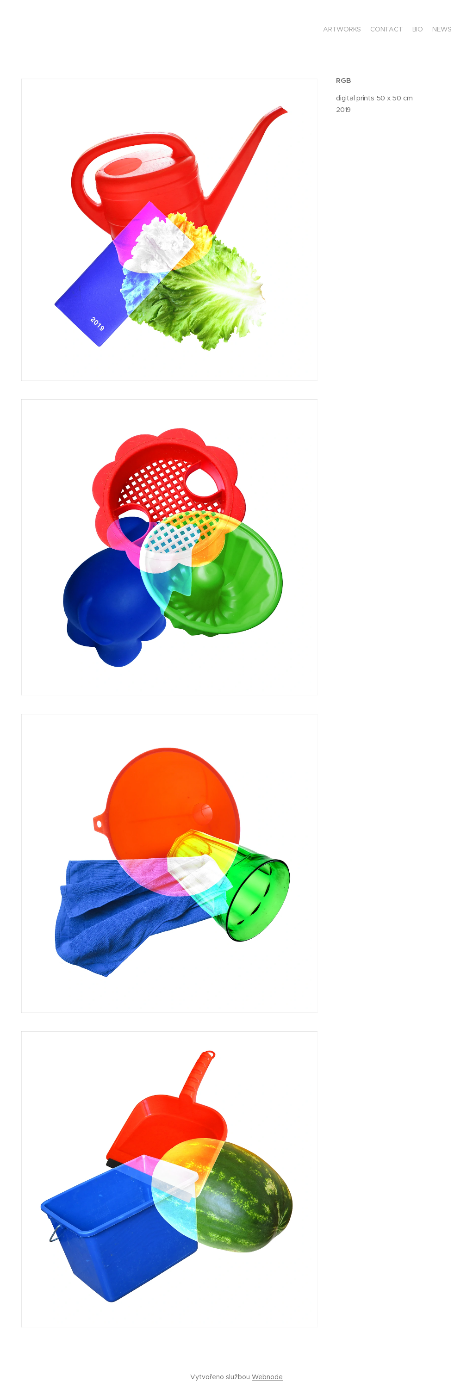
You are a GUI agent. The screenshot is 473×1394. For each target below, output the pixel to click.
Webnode (267, 1377)
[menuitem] (425, 30)
